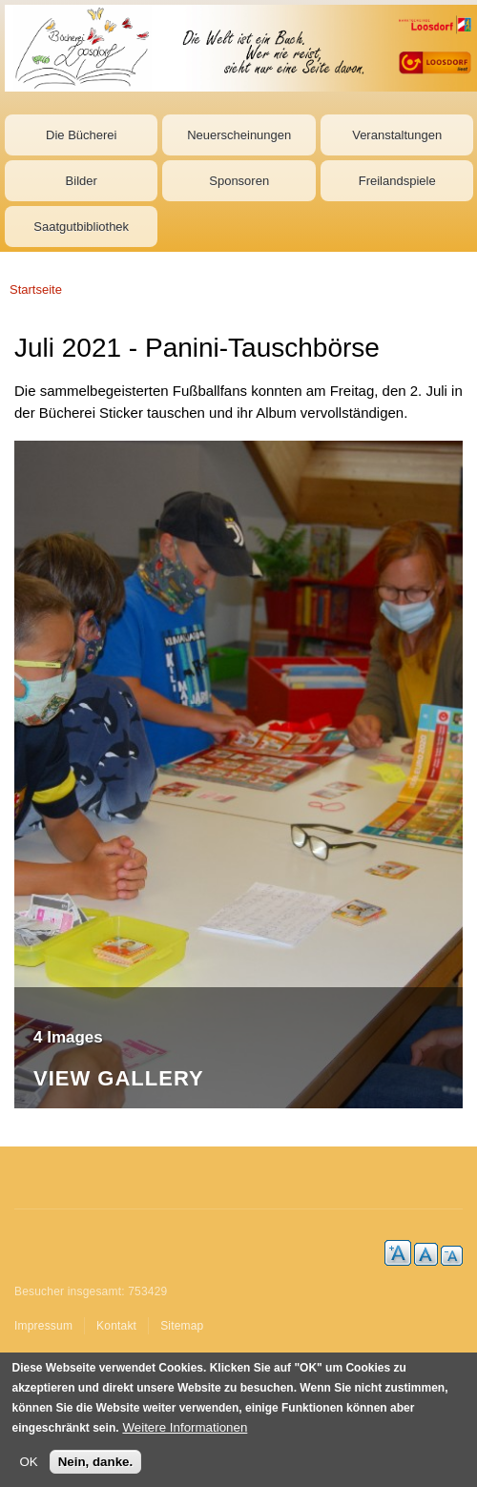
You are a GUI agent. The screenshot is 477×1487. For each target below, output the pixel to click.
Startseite (36, 289)
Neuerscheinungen (239, 135)
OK (29, 1463)
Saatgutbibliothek (81, 226)
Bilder (81, 181)
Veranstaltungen (397, 135)
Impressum (43, 1325)
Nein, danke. (96, 1463)
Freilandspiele (397, 181)
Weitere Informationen (184, 1428)
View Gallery (118, 1079)
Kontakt (116, 1325)
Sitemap (181, 1325)
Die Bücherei (81, 135)
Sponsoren (239, 181)
